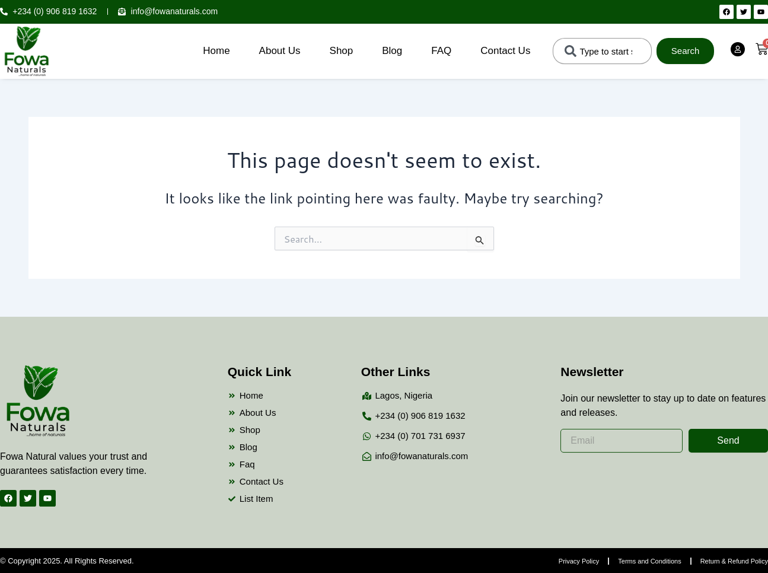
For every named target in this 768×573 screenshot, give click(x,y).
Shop (341, 50)
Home (216, 50)
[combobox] (602, 51)
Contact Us (505, 50)
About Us (280, 50)
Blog (392, 50)
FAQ (441, 50)
